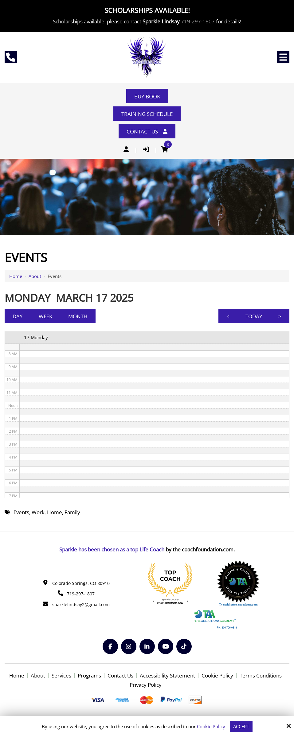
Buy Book (147, 96)
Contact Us (147, 131)
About (35, 276)
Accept (241, 726)
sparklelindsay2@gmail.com (81, 604)
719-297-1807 (198, 21)
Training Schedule (147, 113)
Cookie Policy (211, 726)
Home (15, 276)
